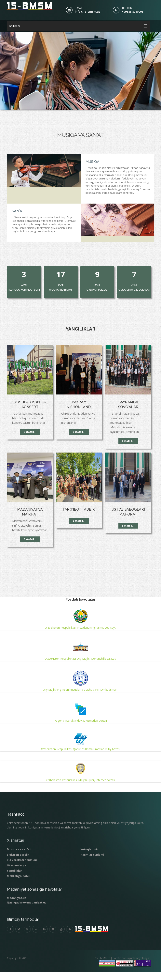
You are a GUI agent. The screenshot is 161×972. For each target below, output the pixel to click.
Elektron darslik (18, 851)
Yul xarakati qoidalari (22, 857)
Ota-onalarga (16, 862)
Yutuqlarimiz (90, 846)
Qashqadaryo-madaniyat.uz (27, 899)
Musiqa (92, 158)
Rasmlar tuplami (92, 851)
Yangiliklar (14, 867)
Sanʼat (19, 208)
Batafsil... (30, 428)
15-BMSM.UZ (102, 955)
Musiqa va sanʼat (19, 846)
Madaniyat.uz (16, 895)
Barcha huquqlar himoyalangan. (132, 955)
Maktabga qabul (18, 873)
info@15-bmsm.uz (87, 11)
